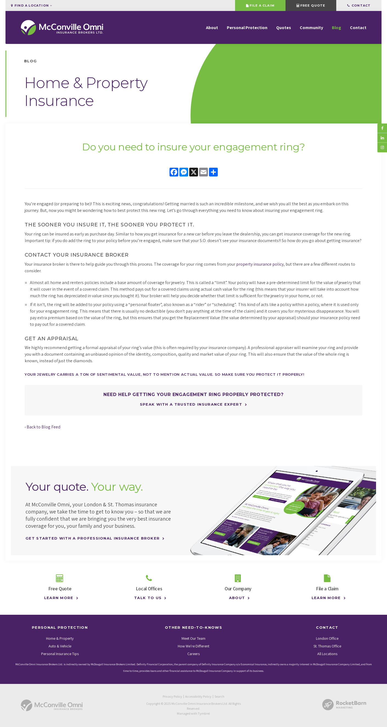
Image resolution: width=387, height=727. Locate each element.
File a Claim (260, 5)
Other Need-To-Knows (193, 627)
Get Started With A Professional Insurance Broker (93, 538)
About (212, 27)
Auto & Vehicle (60, 646)
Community (311, 27)
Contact (359, 5)
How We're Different (193, 646)
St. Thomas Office (327, 646)
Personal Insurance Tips (60, 653)
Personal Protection (247, 27)
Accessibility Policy (198, 696)
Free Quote (310, 5)
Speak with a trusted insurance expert (191, 404)
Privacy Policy (172, 696)
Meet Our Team (193, 638)
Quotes (283, 27)
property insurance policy (260, 264)
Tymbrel (204, 713)
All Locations (327, 653)
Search (219, 696)
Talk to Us (146, 598)
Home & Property (60, 638)
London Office (327, 638)
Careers (193, 653)
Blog (336, 27)
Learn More (57, 598)
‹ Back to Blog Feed (42, 427)
